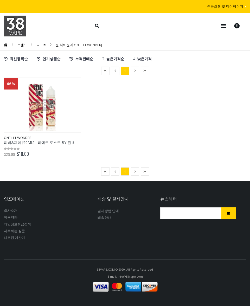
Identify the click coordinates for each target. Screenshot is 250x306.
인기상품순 (49, 58)
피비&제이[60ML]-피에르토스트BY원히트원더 (46, 142)
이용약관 (10, 217)
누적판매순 (81, 58)
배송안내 (104, 217)
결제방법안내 (108, 210)
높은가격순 (113, 58)
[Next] (145, 71)
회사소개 (10, 210)
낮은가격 (142, 58)
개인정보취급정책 (17, 224)
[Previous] (105, 71)
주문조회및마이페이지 (225, 6)
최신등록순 (16, 58)
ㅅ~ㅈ (41, 44)
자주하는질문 (14, 230)
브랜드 (22, 44)
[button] (97, 26)
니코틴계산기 (14, 237)
